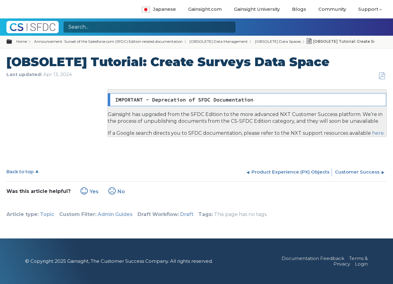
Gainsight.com (205, 9)
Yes (94, 191)
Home (21, 41)
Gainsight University (257, 9)
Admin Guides (115, 214)
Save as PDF (382, 76)
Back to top (19, 171)
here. (378, 133)
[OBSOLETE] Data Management (218, 41)
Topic (47, 214)
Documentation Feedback (313, 258)
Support (368, 9)
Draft (186, 214)
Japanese (159, 9)
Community (332, 9)
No (121, 191)
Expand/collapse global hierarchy (13, 41)
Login (361, 264)
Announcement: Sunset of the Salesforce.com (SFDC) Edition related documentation (108, 41)
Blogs (299, 9)
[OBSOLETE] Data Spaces (278, 41)
